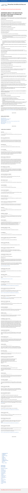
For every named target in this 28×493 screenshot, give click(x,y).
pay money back (3, 144)
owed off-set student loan (5, 301)
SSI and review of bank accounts (6, 254)
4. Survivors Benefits (3, 471)
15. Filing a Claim (3, 476)
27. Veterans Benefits (3, 482)
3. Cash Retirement (3, 470)
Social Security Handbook (4, 468)
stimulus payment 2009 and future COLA (6, 118)
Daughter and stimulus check (6, 418)
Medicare (3, 457)
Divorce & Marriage (4, 455)
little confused (3, 149)
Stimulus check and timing (5, 386)
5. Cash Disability (3, 472)
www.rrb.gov (2, 402)
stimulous (2, 207)
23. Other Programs (3, 479)
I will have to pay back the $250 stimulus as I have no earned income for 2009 (10, 121)
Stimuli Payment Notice (4, 336)
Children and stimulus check (5, 268)
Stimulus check (3, 344)
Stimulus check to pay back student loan (7, 247)
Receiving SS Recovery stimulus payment (7, 356)
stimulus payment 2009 (3, 120)
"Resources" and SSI (4, 274)
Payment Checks (4, 459)
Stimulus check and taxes (5, 242)
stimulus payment (3, 123)
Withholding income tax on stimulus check (8, 288)
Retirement (3, 461)
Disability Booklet (3, 465)
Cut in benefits (3, 232)
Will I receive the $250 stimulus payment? (6, 122)
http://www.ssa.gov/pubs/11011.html (5, 265)
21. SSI (2, 478)
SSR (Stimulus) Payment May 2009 (5, 119)
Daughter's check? (4, 350)
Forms (3, 456)
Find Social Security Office (4, 0)
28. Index (2, 483)
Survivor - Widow (4, 462)
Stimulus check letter (4, 412)
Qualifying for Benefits (5, 460)
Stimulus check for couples (5, 425)
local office (7, 297)
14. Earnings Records (3, 475)
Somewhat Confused (4, 213)
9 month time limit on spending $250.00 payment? (8, 201)
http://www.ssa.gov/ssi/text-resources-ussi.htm (6, 278)
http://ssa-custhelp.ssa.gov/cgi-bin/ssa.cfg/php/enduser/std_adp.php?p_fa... (10, 285)
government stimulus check (5, 318)
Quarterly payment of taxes (5, 227)
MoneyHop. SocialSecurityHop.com (17, 4)
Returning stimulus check (5, 281)
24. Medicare (2, 480)
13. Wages (2, 474)
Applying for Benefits (5, 453)
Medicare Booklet (3, 466)
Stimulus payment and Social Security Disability (8, 237)
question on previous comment (6, 174)
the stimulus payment (4, 379)
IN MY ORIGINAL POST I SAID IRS (5, 166)
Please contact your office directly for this (8, 295)
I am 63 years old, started (5, 365)
